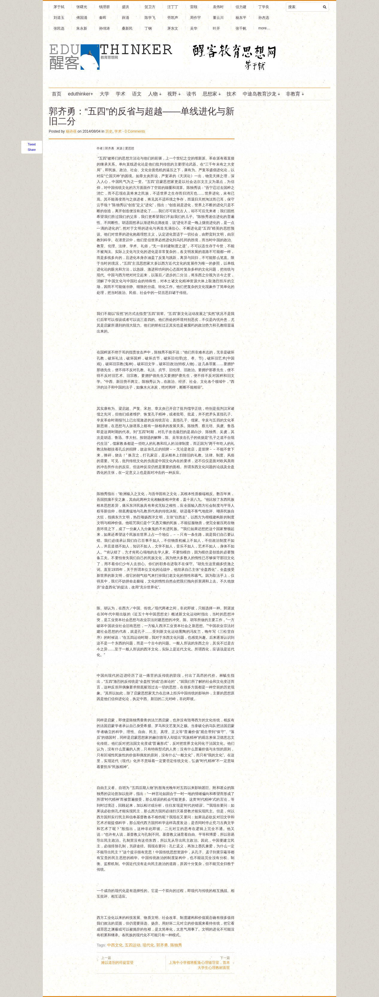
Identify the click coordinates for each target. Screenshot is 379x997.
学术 (120, 93)
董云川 (218, 18)
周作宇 (195, 18)
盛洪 (125, 7)
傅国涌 (81, 18)
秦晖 (102, 18)
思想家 (210, 93)
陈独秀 (176, 945)
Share (32, 149)
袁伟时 (218, 7)
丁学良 (263, 7)
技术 (231, 93)
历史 (109, 131)
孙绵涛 (104, 28)
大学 (104, 93)
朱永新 (81, 28)
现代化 (148, 945)
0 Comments (135, 131)
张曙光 (81, 7)
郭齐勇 (162, 945)
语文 (137, 93)
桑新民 (127, 28)
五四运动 (132, 945)
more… (264, 28)
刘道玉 (59, 18)
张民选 (59, 28)
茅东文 (172, 28)
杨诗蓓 (71, 131)
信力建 (241, 7)
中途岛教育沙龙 (259, 93)
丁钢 (148, 28)
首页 (56, 93)
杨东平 (241, 18)
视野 (172, 93)
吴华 (193, 28)
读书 (191, 93)
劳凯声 (172, 18)
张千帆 (241, 28)
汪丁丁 (172, 7)
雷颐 (193, 7)
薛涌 (125, 18)
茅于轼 (59, 7)
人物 (153, 93)
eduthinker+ (80, 93)
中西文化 (115, 945)
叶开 (216, 28)
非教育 (293, 93)
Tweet (32, 144)
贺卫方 (150, 7)
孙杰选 (263, 18)
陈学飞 (150, 18)
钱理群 (104, 7)
